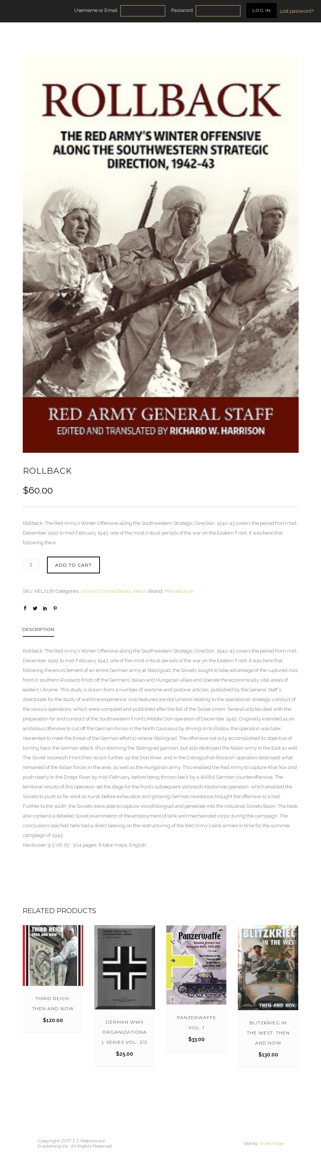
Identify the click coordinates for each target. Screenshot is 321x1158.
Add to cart (73, 565)
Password (182, 10)
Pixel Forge (272, 1143)
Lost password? (297, 11)
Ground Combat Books (106, 591)
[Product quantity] (31, 564)
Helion (140, 591)
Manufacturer (179, 591)
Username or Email (95, 10)
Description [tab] (38, 629)
